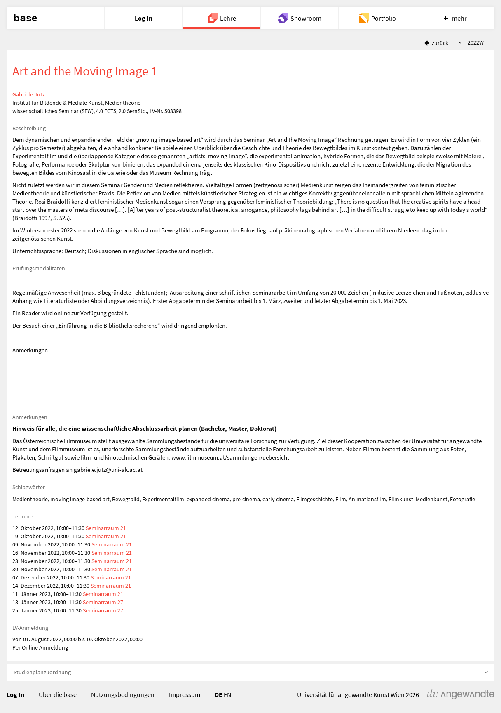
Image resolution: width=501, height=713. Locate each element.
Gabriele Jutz (28, 94)
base (25, 18)
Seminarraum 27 (103, 602)
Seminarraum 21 (106, 528)
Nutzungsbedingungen (123, 694)
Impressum (184, 694)
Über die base (58, 694)
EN (227, 694)
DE (218, 694)
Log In (15, 694)
